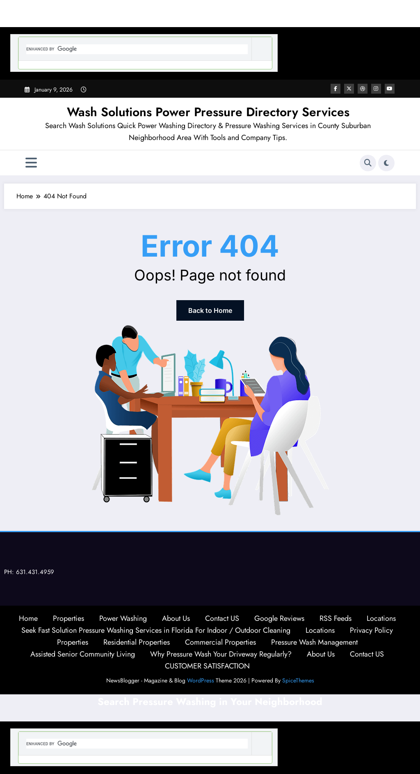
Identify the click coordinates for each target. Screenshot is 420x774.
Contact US (222, 618)
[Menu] (31, 162)
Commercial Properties (220, 642)
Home (28, 618)
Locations (381, 618)
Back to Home (210, 310)
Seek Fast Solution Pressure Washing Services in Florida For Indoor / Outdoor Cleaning (155, 630)
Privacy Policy (371, 630)
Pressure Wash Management (314, 642)
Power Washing (123, 618)
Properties (68, 618)
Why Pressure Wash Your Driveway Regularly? (221, 654)
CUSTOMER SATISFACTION (207, 666)
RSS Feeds (336, 618)
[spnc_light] (386, 163)
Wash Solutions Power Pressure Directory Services (208, 112)
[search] (137, 49)
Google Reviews (279, 618)
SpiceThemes (298, 680)
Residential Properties (136, 642)
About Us (176, 618)
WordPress (200, 680)
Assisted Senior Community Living (82, 654)
